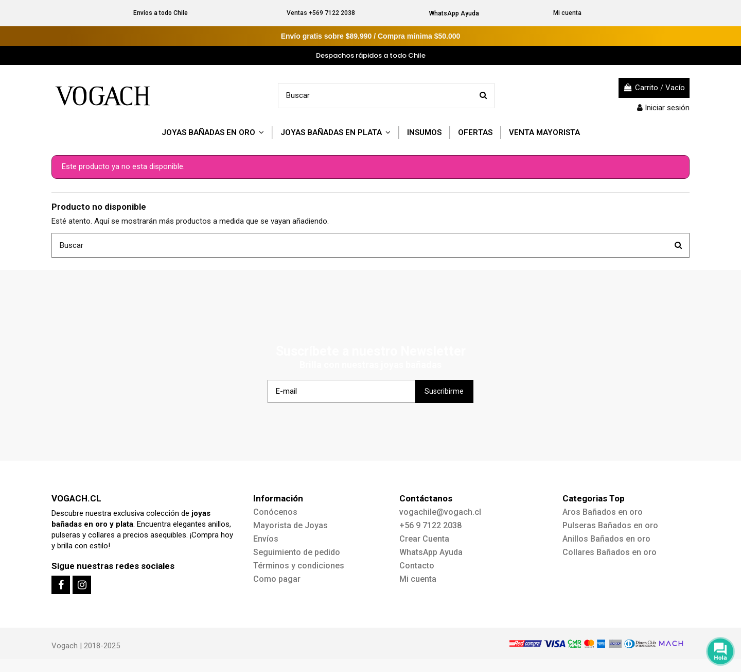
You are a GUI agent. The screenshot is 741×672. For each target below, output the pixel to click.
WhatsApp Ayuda (454, 13)
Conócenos (275, 512)
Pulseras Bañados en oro (610, 525)
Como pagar (277, 579)
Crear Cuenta (424, 539)
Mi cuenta (567, 12)
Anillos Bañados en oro (606, 539)
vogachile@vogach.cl (440, 512)
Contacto (416, 565)
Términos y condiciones (298, 565)
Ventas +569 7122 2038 (321, 12)
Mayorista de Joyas (290, 525)
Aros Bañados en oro (602, 512)
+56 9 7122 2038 (430, 525)
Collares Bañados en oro (609, 552)
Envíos (265, 539)
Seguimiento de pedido (296, 552)
